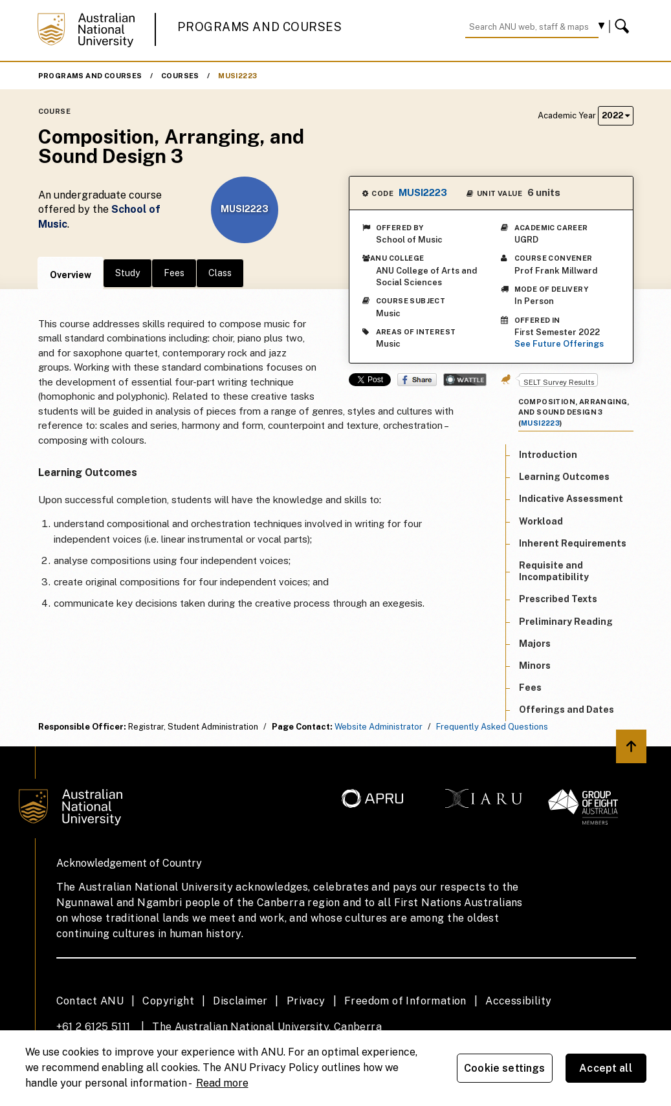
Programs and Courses (259, 27)
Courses (180, 76)
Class (220, 273)
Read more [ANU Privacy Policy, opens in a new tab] (222, 1083)
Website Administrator (379, 727)
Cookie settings (504, 1068)
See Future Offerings (559, 344)
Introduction (548, 455)
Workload (541, 521)
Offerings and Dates (566, 709)
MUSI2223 (237, 76)
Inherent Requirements (572, 543)
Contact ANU (90, 1001)
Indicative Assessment (571, 498)
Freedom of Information (405, 1001)
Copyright (168, 1001)
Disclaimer (240, 1001)
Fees (174, 273)
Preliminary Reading (566, 621)
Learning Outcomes (564, 477)
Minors (535, 665)
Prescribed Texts (558, 599)
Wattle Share (465, 379)
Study (127, 273)
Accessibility (518, 1001)
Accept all (605, 1068)
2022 (616, 115)
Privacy (306, 1001)
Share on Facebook (417, 379)
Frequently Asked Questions (492, 727)
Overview (70, 275)
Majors (535, 643)
